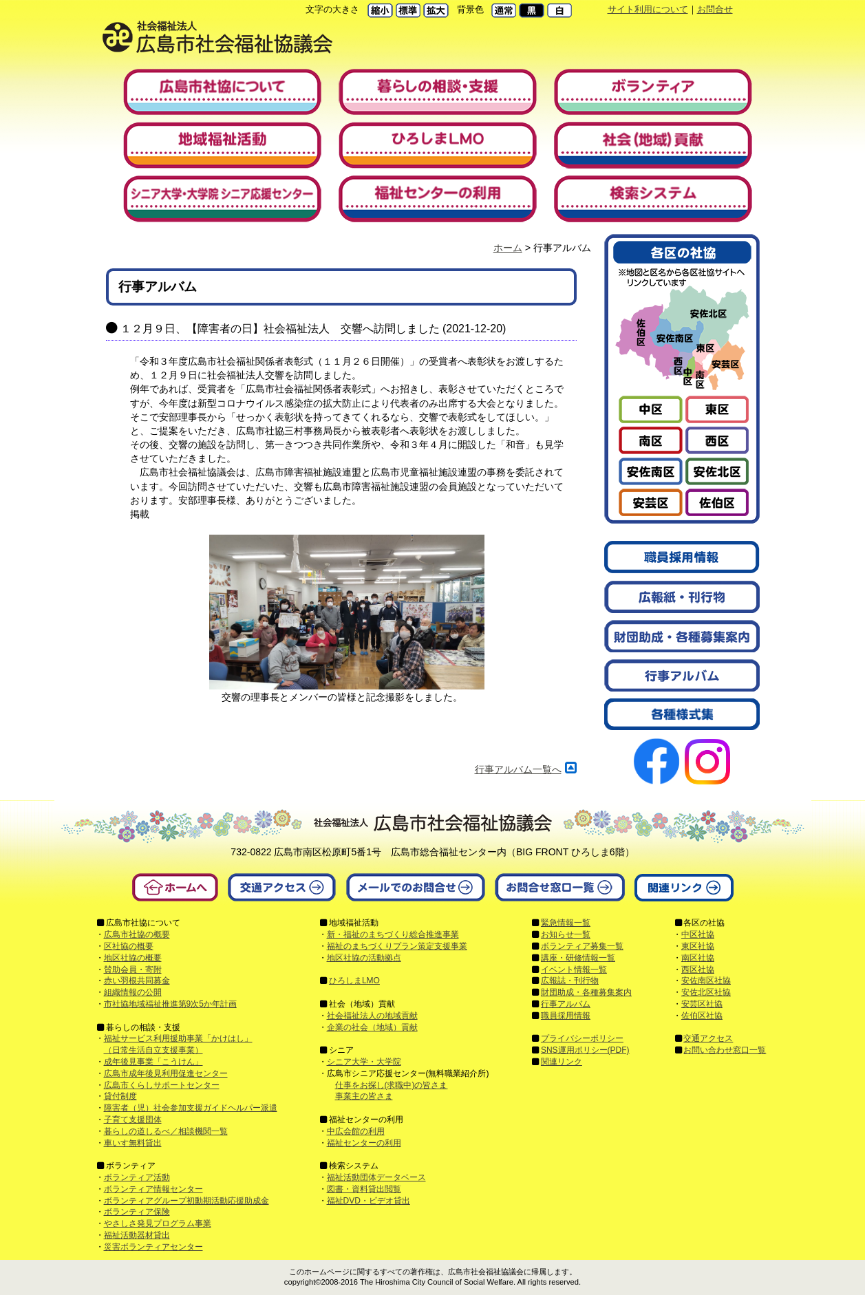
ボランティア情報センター (153, 1189)
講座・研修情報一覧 (578, 958)
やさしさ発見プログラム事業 (157, 1223)
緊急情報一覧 (565, 923)
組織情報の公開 (133, 992)
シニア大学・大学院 (364, 1062)
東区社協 (697, 946)
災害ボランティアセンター (153, 1247)
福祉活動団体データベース (376, 1177)
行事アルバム (565, 1004)
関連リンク (561, 1062)
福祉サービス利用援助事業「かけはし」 (178, 1038)
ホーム (507, 247)
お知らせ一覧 (565, 934)
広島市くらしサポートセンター (162, 1085)
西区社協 (697, 969)
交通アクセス (708, 1038)
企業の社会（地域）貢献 (372, 1027)
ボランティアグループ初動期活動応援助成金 (186, 1201)
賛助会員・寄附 (133, 969)
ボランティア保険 (137, 1212)
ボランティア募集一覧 (582, 946)
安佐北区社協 (706, 992)
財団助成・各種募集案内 (586, 992)
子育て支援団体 (133, 1119)
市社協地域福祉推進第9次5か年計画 (170, 1004)
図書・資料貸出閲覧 (364, 1189)
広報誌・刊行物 (570, 980)
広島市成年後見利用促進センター (166, 1073)
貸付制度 (120, 1096)
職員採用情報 (565, 1015)
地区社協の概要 (133, 958)
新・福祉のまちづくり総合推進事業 (393, 934)
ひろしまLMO (354, 980)
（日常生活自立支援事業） (153, 1050)
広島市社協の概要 (137, 934)
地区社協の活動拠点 (364, 958)
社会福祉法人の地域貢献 (372, 1015)
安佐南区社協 (706, 980)
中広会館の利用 (356, 1131)
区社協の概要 (128, 946)
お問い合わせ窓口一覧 (724, 1050)
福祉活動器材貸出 (137, 1235)
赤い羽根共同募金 (137, 980)
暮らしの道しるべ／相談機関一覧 (166, 1131)
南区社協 (697, 958)
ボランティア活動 (137, 1177)
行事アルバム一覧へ (518, 769)
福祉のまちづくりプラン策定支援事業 (397, 946)
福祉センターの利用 (364, 1143)
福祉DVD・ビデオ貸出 (368, 1201)
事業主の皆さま (364, 1096)
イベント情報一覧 (574, 969)
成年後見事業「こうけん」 (153, 1062)
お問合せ (715, 9)
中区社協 (697, 934)
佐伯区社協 (702, 1015)
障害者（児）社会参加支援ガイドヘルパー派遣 (190, 1108)
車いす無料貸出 (133, 1143)
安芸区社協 (702, 1004)
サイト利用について (648, 9)
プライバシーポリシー (582, 1038)
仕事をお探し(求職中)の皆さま (391, 1085)
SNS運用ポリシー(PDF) (585, 1050)
